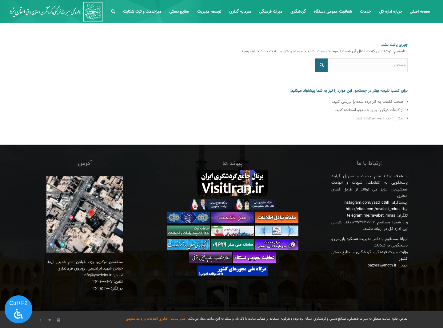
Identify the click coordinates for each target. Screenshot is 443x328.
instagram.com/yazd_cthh (366, 203)
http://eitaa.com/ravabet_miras (373, 209)
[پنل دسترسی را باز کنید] (18, 309)
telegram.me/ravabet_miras (371, 216)
